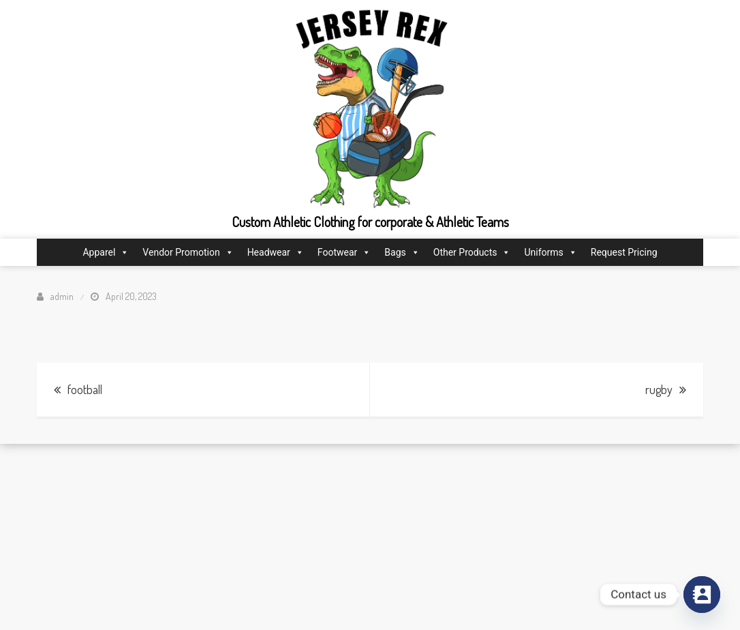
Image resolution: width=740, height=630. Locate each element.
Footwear (344, 252)
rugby (659, 389)
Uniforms (550, 252)
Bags (401, 252)
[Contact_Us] (701, 594)
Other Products (472, 252)
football (84, 389)
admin (62, 296)
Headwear (275, 252)
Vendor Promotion (187, 252)
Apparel (105, 252)
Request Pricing (624, 252)
